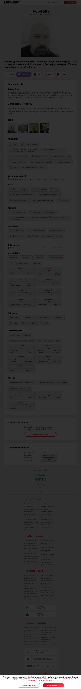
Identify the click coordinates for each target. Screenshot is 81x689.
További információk (69, 679)
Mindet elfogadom (53, 685)
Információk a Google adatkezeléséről (41, 680)
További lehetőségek (29, 685)
